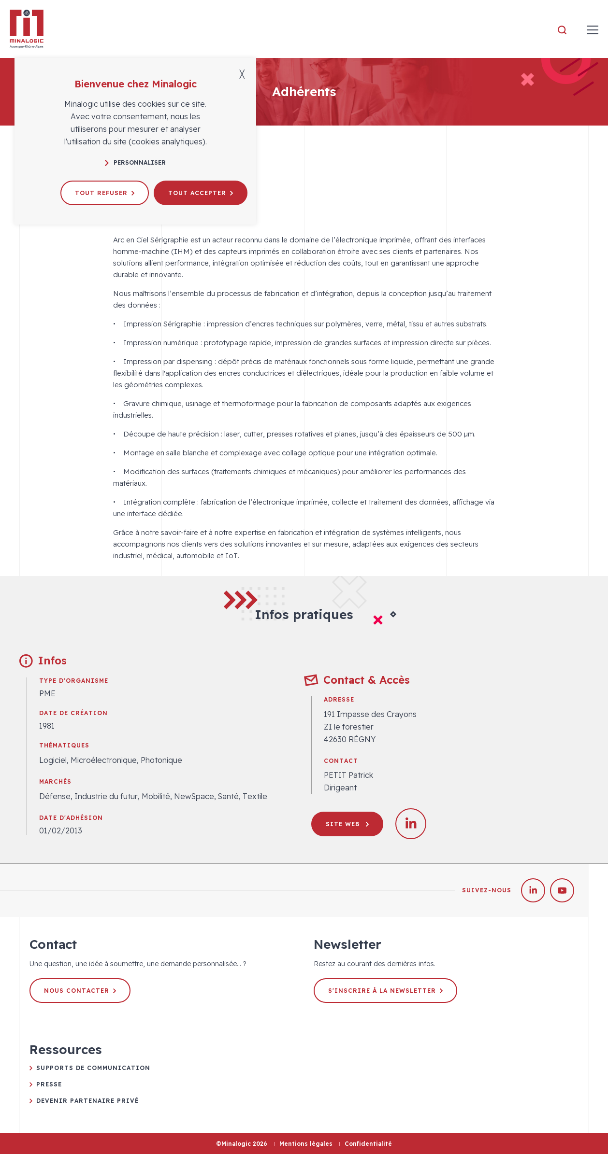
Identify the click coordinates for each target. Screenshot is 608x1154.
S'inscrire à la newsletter (385, 990)
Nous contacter (80, 990)
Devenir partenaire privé (87, 1100)
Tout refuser (104, 193)
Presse (49, 1084)
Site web (347, 824)
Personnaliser (135, 162)
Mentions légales (306, 1143)
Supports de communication (93, 1067)
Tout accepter (200, 193)
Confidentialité (368, 1143)
